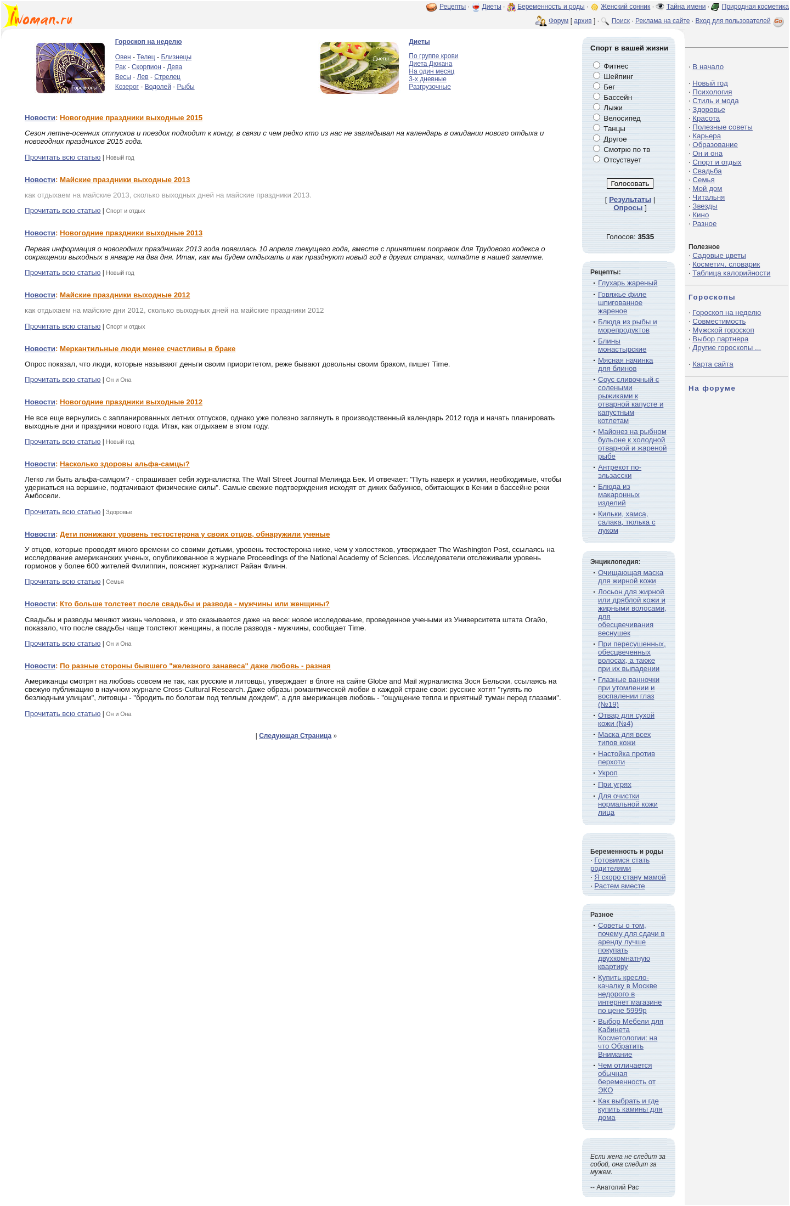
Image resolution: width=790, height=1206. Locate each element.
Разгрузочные (430, 87)
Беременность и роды (551, 6)
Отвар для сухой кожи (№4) (626, 719)
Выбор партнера (720, 339)
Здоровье (708, 109)
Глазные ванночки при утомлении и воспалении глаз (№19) (628, 691)
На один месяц (431, 71)
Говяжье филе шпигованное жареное (622, 302)
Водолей (158, 87)
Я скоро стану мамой (629, 877)
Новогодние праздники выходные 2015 (131, 118)
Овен (123, 57)
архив (582, 21)
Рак (120, 67)
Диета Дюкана (430, 63)
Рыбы (186, 87)
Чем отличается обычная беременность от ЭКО (627, 1077)
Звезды (704, 206)
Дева (174, 67)
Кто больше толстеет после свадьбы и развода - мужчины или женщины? (195, 604)
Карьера (706, 136)
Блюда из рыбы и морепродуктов (627, 326)
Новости (40, 118)
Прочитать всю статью (62, 157)
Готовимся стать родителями (620, 864)
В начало (708, 67)
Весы (123, 77)
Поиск (621, 21)
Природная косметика (755, 6)
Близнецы (176, 57)
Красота (706, 118)
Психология (712, 92)
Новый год (709, 83)
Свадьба (706, 171)
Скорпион (146, 67)
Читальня (708, 197)
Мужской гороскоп (723, 330)
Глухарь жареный (627, 283)
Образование (715, 144)
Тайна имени (686, 6)
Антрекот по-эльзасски (619, 471)
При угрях (614, 784)
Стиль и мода (715, 101)
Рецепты (452, 6)
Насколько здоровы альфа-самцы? (125, 464)
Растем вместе (619, 886)
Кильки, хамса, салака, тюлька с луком (627, 522)
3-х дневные (428, 79)
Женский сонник (625, 6)
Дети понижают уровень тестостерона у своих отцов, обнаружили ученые (195, 534)
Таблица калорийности (731, 273)
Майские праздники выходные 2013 (125, 180)
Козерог (127, 87)
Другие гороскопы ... (726, 347)
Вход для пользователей (740, 21)
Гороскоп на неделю (148, 42)
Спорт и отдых (716, 162)
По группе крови (433, 56)
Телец (146, 57)
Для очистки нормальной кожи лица (628, 804)
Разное (704, 223)
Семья (703, 180)
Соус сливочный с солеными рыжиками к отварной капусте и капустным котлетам (630, 400)
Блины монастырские (622, 345)
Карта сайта (712, 364)
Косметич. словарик (726, 264)
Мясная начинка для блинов (625, 364)
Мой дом (707, 188)
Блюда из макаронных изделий (619, 494)
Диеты (491, 6)
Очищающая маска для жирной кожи (630, 576)
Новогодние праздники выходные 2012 (131, 402)
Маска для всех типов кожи (624, 738)
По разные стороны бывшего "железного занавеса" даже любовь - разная (195, 666)
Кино (700, 215)
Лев (143, 77)
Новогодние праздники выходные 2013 (131, 233)
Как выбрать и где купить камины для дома (630, 1109)
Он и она (707, 153)
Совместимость (719, 321)
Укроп (608, 773)
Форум (558, 21)
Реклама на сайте (662, 21)
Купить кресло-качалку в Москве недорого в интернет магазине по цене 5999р (630, 994)
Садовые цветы (719, 255)
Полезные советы (722, 127)
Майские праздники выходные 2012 (125, 295)
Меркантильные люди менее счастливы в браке (147, 349)
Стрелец (167, 77)
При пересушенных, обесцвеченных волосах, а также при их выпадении (632, 656)
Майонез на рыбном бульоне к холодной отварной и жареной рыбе (632, 443)
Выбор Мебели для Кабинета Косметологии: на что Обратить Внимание (630, 1037)
